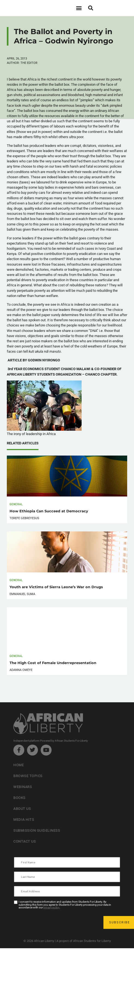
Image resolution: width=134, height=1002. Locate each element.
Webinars (22, 787)
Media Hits (23, 819)
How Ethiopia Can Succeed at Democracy (49, 511)
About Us (22, 809)
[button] (79, 8)
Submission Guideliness (36, 830)
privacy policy (51, 907)
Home (18, 765)
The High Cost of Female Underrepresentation (53, 663)
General (16, 504)
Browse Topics (28, 776)
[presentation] (55, 922)
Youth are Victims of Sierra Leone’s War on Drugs (56, 587)
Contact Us (24, 841)
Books (19, 798)
